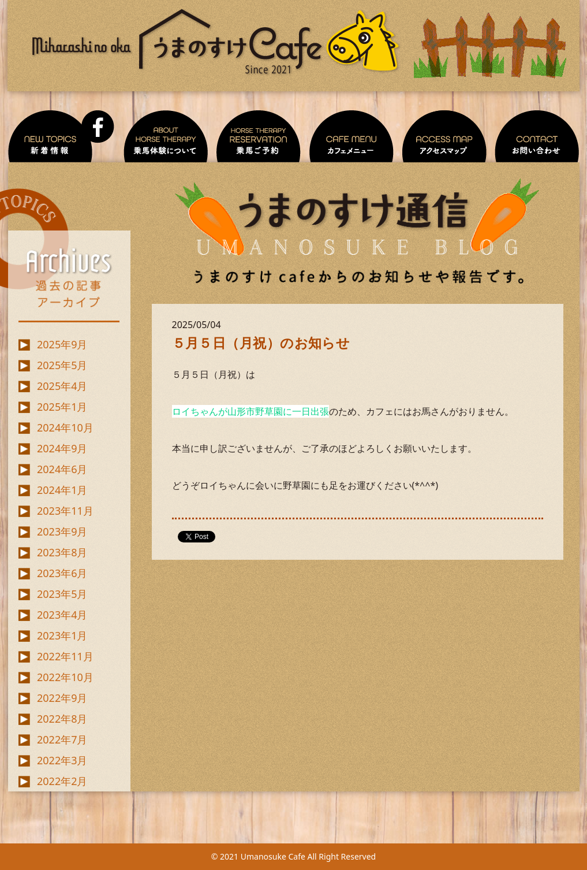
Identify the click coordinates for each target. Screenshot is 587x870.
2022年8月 (62, 719)
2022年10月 (65, 677)
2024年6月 (62, 469)
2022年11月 (65, 656)
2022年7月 (62, 739)
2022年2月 (62, 781)
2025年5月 (62, 365)
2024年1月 (62, 490)
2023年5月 (62, 594)
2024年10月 (65, 427)
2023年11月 (65, 511)
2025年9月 (62, 344)
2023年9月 (62, 531)
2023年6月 (62, 573)
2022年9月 (62, 698)
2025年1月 (62, 407)
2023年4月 (62, 615)
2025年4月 (62, 386)
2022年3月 (62, 760)
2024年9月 (62, 448)
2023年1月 (62, 635)
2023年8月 (62, 552)
